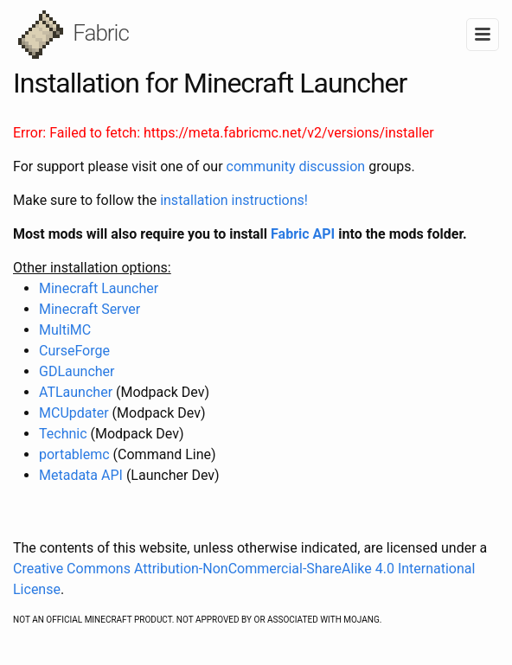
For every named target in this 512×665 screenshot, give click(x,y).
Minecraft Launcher (98, 288)
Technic (63, 433)
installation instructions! (234, 200)
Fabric (73, 34)
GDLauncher (76, 371)
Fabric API (304, 234)
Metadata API (82, 475)
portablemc (74, 454)
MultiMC (65, 330)
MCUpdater (74, 413)
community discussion (296, 166)
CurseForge (74, 350)
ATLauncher (77, 392)
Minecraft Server (89, 309)
